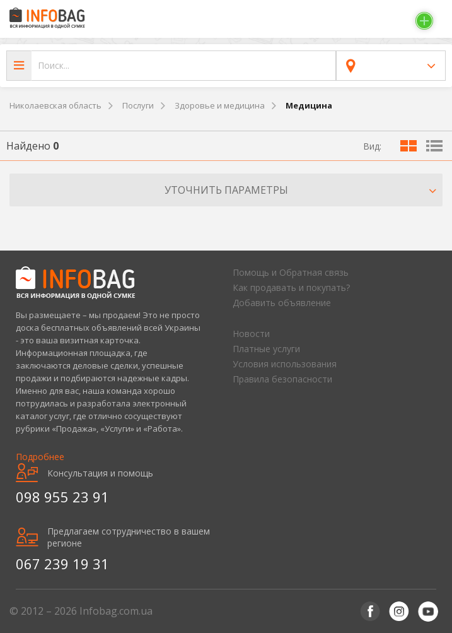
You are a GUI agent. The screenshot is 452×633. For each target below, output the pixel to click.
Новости (251, 334)
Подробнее (40, 457)
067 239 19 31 (62, 563)
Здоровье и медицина (220, 105)
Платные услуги (266, 349)
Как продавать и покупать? (291, 287)
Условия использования (285, 364)
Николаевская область (55, 105)
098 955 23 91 (62, 496)
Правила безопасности (282, 379)
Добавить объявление (282, 303)
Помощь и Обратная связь (291, 272)
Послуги (138, 105)
